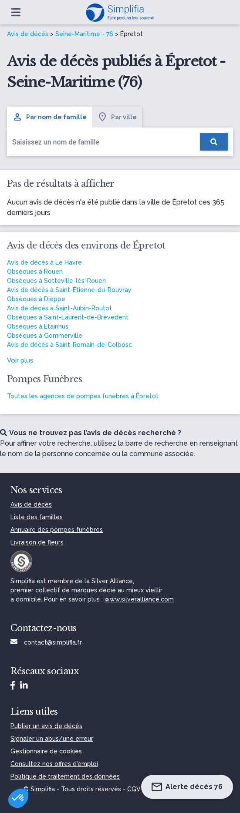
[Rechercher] (214, 142)
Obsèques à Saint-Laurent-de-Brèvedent (67, 317)
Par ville (117, 117)
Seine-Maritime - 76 (84, 33)
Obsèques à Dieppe (36, 299)
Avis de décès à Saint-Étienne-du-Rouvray (69, 289)
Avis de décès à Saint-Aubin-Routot (59, 308)
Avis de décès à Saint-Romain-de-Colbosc (69, 344)
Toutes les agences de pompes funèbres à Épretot (83, 396)
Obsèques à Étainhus (37, 326)
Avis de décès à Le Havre (44, 262)
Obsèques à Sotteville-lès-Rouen (56, 280)
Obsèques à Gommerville (44, 335)
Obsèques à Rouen (35, 271)
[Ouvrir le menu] (15, 12)
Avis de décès (27, 33)
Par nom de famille (49, 117)
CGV (134, 789)
